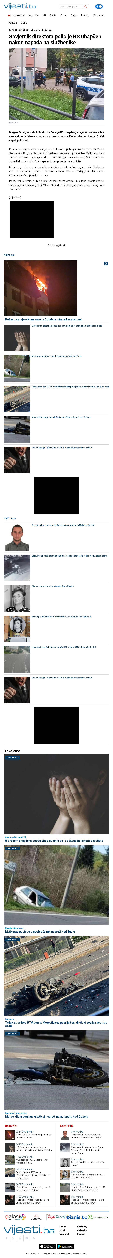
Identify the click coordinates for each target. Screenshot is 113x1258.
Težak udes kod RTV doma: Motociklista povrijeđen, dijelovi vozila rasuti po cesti (70, 387)
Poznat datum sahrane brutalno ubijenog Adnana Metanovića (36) (63, 525)
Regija (53, 15)
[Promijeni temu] (99, 6)
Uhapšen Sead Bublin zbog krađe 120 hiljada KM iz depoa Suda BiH (64, 647)
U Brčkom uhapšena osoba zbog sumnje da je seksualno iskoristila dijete (67, 326)
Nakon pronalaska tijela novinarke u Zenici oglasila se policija (61, 617)
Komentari (98, 15)
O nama (62, 1226)
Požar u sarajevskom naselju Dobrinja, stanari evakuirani (43, 319)
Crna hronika (13, 758)
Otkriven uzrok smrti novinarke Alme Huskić (53, 586)
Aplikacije (82, 1230)
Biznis (24, 22)
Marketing (82, 1226)
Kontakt (81, 1234)
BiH (44, 15)
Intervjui (85, 15)
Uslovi (62, 1230)
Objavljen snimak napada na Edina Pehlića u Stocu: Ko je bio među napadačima (69, 556)
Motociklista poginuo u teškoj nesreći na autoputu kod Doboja (61, 417)
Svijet (64, 15)
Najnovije (33, 15)
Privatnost (64, 1234)
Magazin (12, 22)
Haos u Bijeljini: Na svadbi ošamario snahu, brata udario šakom (62, 448)
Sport (74, 15)
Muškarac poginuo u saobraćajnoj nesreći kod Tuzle (57, 356)
